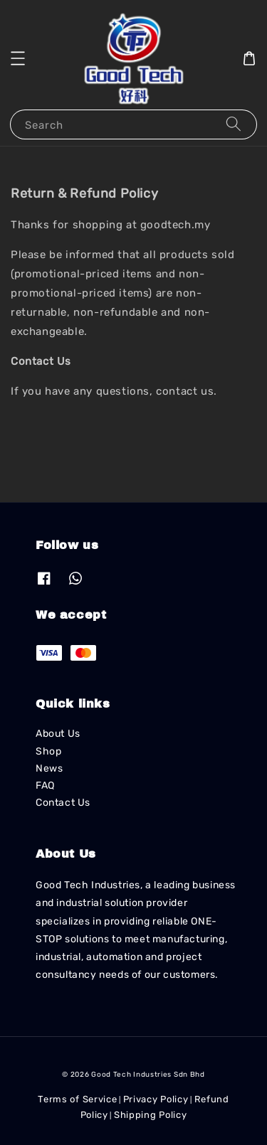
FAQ (45, 785)
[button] (17, 58)
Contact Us (63, 803)
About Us (58, 734)
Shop (48, 751)
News (49, 768)
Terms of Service (77, 1099)
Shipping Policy (150, 1114)
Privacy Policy (156, 1099)
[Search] (233, 124)
